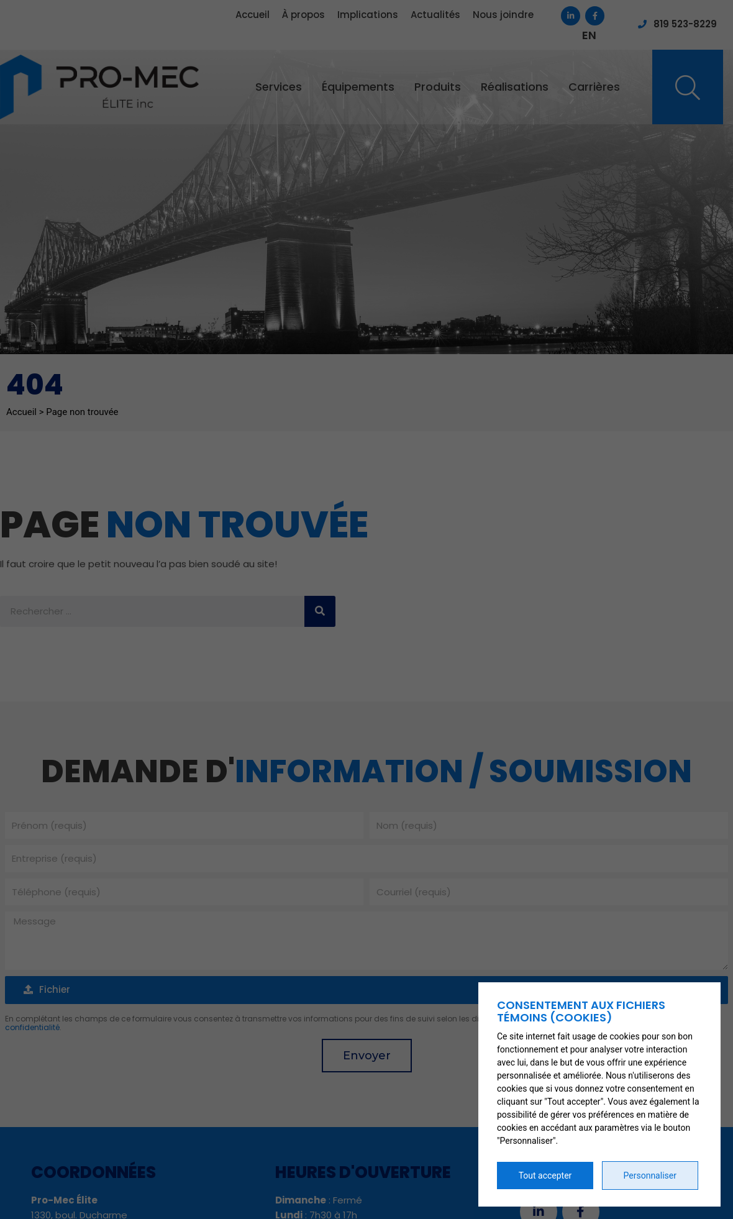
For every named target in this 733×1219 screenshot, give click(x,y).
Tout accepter (545, 1175)
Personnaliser (650, 1175)
